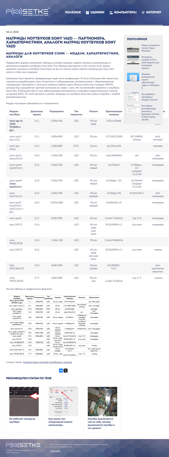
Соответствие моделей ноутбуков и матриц (47, 362)
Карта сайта (55, 451)
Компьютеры (125, 12)
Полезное (73, 12)
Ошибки (97, 12)
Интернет (153, 12)
